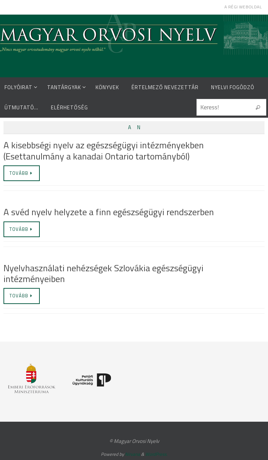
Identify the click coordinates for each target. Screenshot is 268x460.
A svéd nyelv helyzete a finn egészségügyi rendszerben (108, 212)
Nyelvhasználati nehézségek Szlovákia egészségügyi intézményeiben (103, 273)
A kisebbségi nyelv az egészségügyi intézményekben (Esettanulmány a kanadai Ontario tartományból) (103, 150)
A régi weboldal (243, 6)
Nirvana (132, 454)
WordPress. (156, 454)
